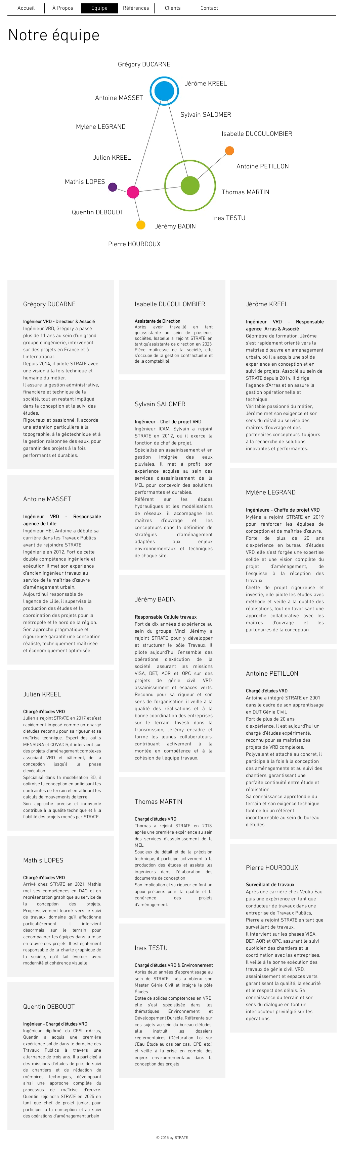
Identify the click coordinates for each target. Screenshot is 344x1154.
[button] (128, 244)
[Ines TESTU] (229, 218)
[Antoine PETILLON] (262, 167)
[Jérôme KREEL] (205, 84)
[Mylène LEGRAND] (100, 127)
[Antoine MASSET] (119, 98)
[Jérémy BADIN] (175, 227)
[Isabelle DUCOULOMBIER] (257, 134)
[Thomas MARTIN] (245, 192)
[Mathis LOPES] (85, 182)
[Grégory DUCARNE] (144, 65)
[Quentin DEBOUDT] (98, 213)
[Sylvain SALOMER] (205, 115)
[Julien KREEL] (112, 158)
